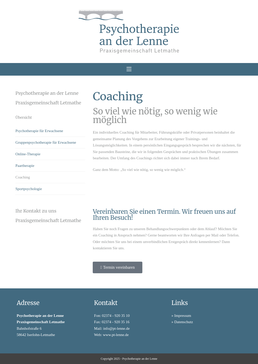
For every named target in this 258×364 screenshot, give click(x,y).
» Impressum (181, 316)
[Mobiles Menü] (129, 69)
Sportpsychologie (28, 189)
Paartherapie (24, 166)
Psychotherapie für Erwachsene (39, 131)
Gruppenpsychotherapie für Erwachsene (45, 142)
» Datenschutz (182, 322)
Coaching (22, 177)
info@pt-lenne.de (116, 328)
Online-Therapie (27, 154)
